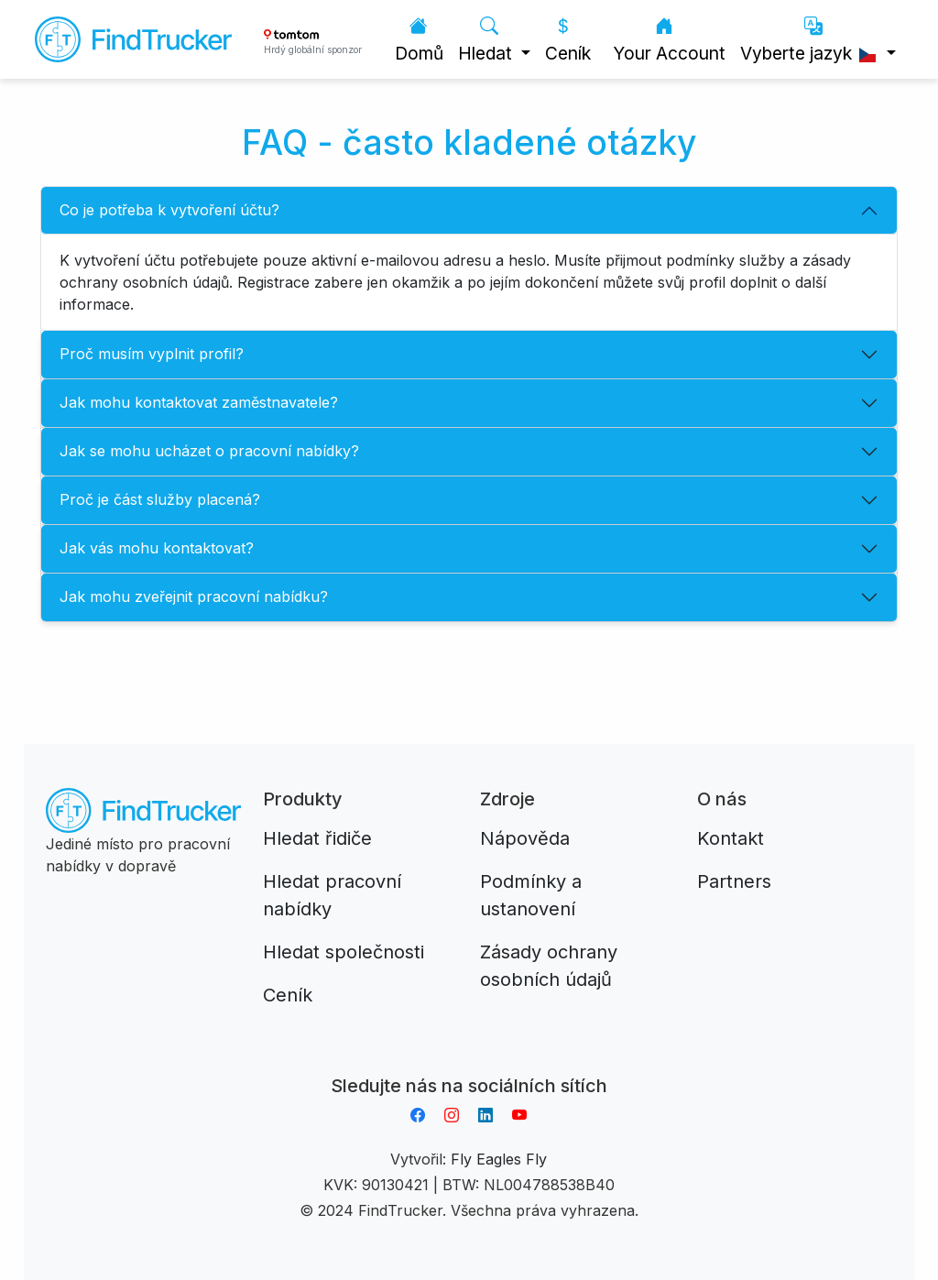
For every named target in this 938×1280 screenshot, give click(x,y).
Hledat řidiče (317, 838)
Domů (419, 40)
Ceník (568, 40)
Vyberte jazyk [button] (811, 40)
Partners (734, 881)
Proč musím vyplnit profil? (152, 354)
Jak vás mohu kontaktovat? (157, 548)
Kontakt (730, 838)
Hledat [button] (487, 40)
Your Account (669, 40)
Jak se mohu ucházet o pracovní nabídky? (209, 451)
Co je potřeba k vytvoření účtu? (169, 210)
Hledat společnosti (343, 952)
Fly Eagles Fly (499, 1159)
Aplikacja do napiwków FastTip (469, 1064)
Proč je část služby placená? (160, 499)
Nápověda (525, 838)
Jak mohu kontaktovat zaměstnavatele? (199, 402)
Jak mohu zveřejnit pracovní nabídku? (194, 596)
